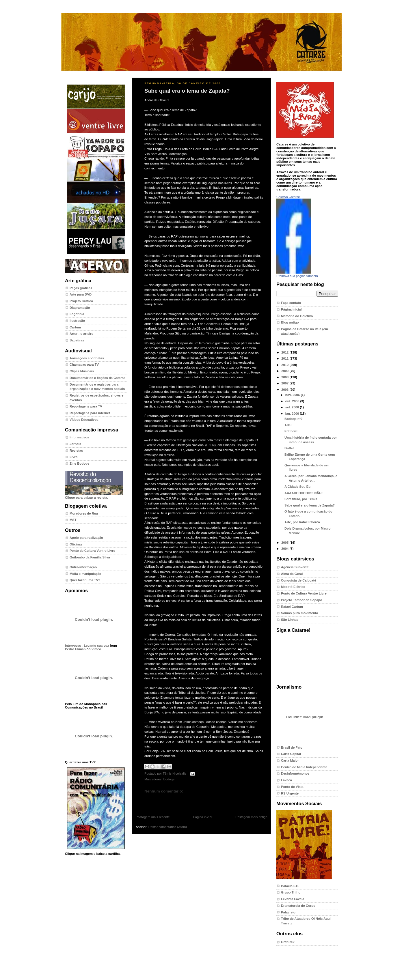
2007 (285, 383)
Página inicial (202, 817)
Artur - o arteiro (81, 333)
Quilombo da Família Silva (90, 557)
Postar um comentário (158, 800)
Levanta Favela (292, 899)
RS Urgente (290, 793)
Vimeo (96, 649)
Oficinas (76, 544)
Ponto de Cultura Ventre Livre (92, 550)
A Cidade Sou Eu (297, 486)
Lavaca (286, 780)
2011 (285, 358)
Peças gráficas (81, 288)
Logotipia (77, 314)
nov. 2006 (293, 395)
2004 (285, 548)
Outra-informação (83, 567)
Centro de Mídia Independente (304, 767)
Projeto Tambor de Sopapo (301, 600)
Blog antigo (290, 322)
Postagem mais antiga (251, 817)
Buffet (289, 448)
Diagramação (80, 307)
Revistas (76, 450)
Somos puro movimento (299, 613)
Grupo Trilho (290, 892)
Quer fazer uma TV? (85, 580)
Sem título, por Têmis (300, 499)
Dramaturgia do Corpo (298, 905)
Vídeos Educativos (84, 419)
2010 (285, 365)
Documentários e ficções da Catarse (97, 378)
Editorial (290, 431)
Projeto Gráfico (81, 301)
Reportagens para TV (86, 406)
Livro (73, 457)
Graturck (288, 942)
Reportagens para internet (90, 413)
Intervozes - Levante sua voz (87, 645)
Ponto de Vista (292, 786)
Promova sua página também (297, 276)
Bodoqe (168, 779)
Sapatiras (77, 340)
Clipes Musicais (82, 371)
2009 (285, 371)
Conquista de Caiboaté (298, 580)
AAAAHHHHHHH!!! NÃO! (303, 493)
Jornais (75, 444)
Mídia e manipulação (85, 573)
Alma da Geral (292, 573)
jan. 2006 (292, 413)
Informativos (79, 437)
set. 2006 (292, 407)
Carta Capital (291, 754)
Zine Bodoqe (79, 463)
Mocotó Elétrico (293, 586)
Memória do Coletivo (297, 316)
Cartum (75, 327)
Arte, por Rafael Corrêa (302, 522)
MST (73, 520)
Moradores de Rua (84, 513)
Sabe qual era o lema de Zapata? (187, 91)
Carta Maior (290, 760)
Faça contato (291, 302)
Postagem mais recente (153, 817)
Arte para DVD (81, 294)
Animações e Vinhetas (87, 358)
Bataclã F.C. (290, 886)
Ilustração (77, 320)
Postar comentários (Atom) (167, 827)
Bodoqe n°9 (293, 418)
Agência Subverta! (295, 567)
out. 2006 (292, 401)
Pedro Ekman (75, 649)
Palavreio (288, 912)
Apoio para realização (86, 537)
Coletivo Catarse (288, 197)
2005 (285, 542)
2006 (285, 389)
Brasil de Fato (291, 747)
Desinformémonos (295, 773)
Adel (287, 425)
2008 (285, 377)
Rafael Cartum (292, 606)
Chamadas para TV (84, 364)
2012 (285, 352)
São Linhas (289, 619)
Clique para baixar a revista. (94, 495)
